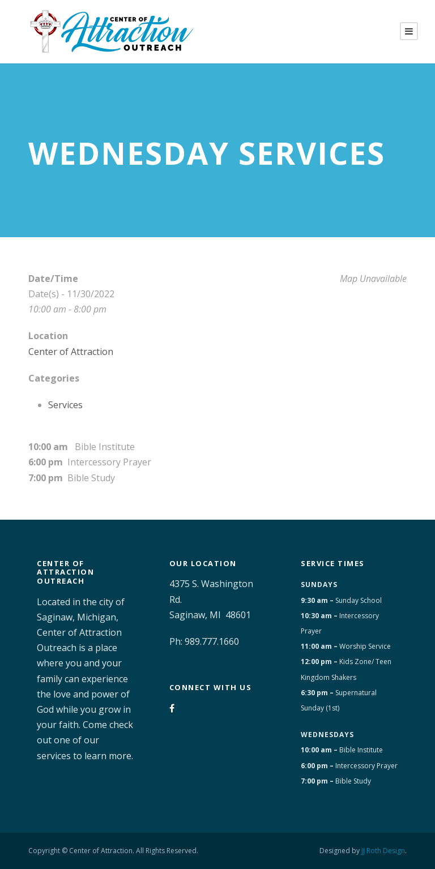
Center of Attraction (70, 351)
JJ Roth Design (383, 850)
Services (65, 405)
